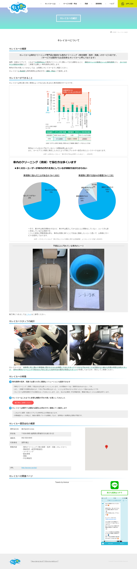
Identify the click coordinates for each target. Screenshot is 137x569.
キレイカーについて (37, 561)
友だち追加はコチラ (114, 493)
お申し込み (127, 3)
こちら (28, 314)
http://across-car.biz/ (29, 468)
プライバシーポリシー (51, 561)
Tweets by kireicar (62, 482)
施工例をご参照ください (23, 403)
